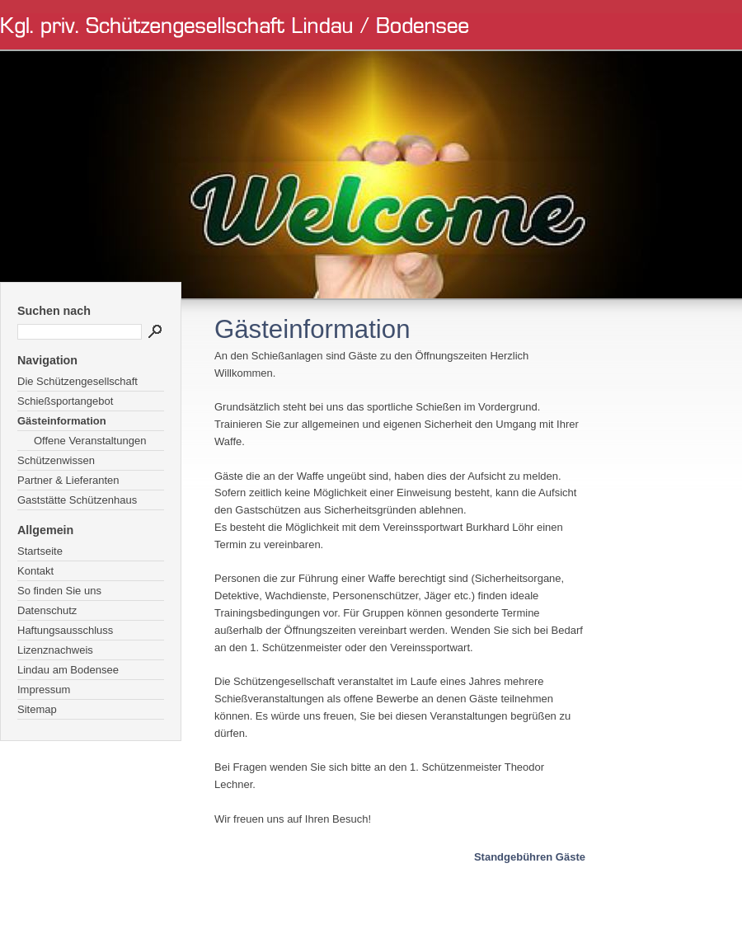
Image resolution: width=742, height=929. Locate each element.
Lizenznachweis (55, 650)
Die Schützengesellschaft (77, 381)
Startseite (40, 551)
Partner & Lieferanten (68, 480)
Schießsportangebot (65, 401)
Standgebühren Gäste (529, 857)
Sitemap (37, 709)
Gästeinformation (61, 421)
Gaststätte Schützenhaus (77, 500)
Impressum (43, 689)
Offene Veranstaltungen (90, 440)
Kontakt (35, 571)
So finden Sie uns (59, 590)
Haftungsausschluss (65, 630)
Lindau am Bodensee (68, 670)
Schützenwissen (56, 460)
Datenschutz (47, 610)
